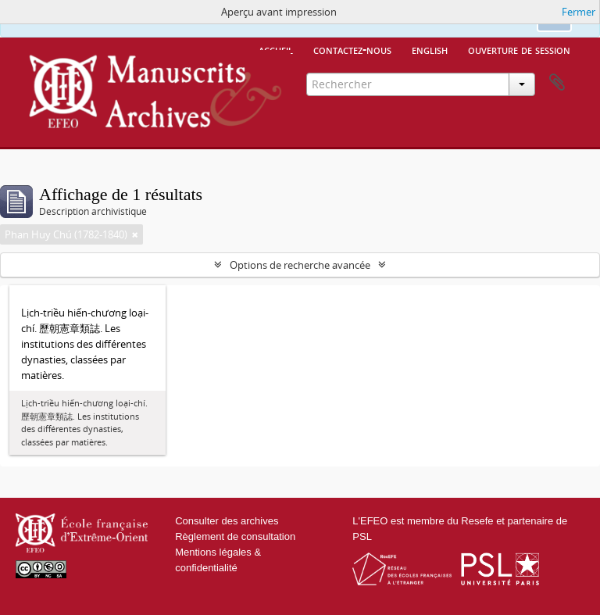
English (430, 49)
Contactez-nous (352, 49)
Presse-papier (557, 82)
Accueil (276, 49)
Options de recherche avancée (300, 265)
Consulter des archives (226, 521)
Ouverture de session (519, 49)
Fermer (578, 12)
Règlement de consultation (235, 536)
